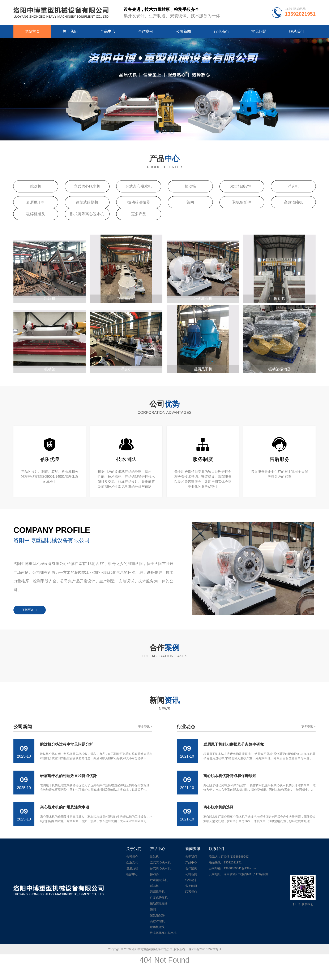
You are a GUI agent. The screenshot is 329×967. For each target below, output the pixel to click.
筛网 (190, 202)
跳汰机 (35, 186)
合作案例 (145, 31)
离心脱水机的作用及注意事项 (64, 807)
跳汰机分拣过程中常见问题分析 (66, 744)
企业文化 (132, 862)
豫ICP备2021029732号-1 (205, 949)
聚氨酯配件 (241, 202)
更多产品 (138, 214)
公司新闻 (183, 31)
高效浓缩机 (293, 202)
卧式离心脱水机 (138, 186)
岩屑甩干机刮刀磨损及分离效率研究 (233, 744)
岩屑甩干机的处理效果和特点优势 (68, 776)
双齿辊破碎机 (241, 186)
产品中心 (107, 31)
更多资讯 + (145, 726)
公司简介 (132, 856)
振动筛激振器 (138, 202)
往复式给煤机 (87, 202)
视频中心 (132, 874)
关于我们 (70, 31)
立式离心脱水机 (87, 186)
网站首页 (32, 31)
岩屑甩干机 (35, 202)
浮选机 (293, 186)
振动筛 (190, 186)
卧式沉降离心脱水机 (87, 214)
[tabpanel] (164, 89)
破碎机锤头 (35, 214)
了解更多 (29, 609)
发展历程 (132, 868)
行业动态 (221, 31)
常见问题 (258, 31)
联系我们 (296, 31)
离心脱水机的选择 (218, 807)
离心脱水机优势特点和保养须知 (229, 776)
